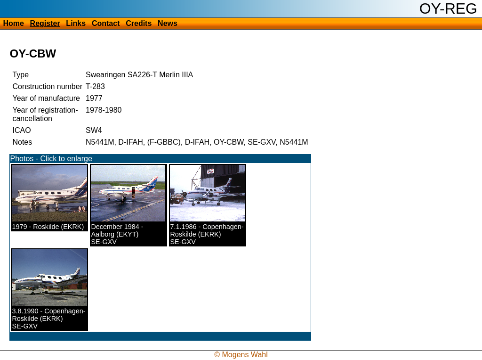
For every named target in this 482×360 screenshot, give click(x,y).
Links (76, 23)
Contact (106, 23)
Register (45, 23)
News (167, 23)
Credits (139, 23)
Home (13, 23)
